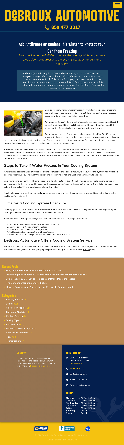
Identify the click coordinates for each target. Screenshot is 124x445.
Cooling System (14, 316)
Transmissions (13, 340)
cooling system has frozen (102, 171)
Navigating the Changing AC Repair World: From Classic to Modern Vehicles (46, 274)
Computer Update (15, 311)
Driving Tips (12, 320)
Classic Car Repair (15, 307)
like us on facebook (78, 379)
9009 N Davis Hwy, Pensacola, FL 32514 (79, 360)
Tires (9, 336)
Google (46, 366)
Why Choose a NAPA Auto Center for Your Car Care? (34, 270)
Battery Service (14, 299)
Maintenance (13, 324)
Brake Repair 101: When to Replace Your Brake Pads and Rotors (40, 278)
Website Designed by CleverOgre (62, 439)
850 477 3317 (77, 368)
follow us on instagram (80, 385)
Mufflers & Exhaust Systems (21, 328)
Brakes (10, 303)
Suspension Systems (17, 332)
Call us (86, 249)
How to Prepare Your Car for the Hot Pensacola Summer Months (40, 287)
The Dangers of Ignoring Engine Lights (26, 282)
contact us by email (78, 374)
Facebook (35, 366)
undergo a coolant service (47, 209)
